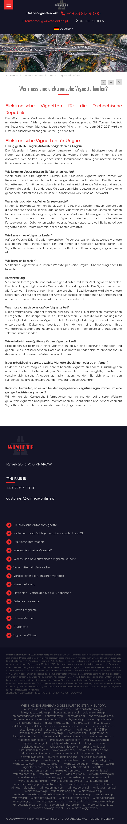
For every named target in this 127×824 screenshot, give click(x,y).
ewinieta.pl (84, 729)
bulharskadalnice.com (27, 716)
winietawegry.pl (81, 794)
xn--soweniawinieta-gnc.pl (62, 804)
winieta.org (76, 777)
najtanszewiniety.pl (34, 743)
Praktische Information (29, 542)
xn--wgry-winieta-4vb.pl (98, 804)
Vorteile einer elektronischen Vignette (39, 576)
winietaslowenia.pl (90, 791)
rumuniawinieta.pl (93, 746)
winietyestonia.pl (104, 798)
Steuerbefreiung (24, 584)
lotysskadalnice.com (100, 736)
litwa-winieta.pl (54, 733)
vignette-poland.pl (76, 763)
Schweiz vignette (25, 610)
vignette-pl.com (49, 763)
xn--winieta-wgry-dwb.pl (82, 808)
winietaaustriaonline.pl (33, 780)
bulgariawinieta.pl (94, 712)
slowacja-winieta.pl (66, 753)
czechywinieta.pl (48, 719)
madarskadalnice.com (32, 740)
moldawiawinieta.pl (96, 740)
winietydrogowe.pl (43, 798)
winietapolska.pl (78, 787)
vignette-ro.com (103, 763)
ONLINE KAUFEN (91, 21)
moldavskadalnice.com (65, 740)
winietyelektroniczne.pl (74, 798)
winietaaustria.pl (98, 777)
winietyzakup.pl (79, 801)
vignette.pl (54, 767)
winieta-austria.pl (24, 774)
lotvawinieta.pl (50, 736)
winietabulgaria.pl (97, 780)
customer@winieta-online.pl (45, 21)
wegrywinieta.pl (97, 770)
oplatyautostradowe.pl (65, 743)
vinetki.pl (98, 767)
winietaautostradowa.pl (66, 780)
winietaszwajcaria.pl (26, 794)
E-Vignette (21, 627)
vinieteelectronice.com (68, 770)
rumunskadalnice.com (33, 750)
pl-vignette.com (94, 743)
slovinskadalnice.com (36, 753)
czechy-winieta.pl (21, 719)
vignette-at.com (75, 760)
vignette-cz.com (24, 763)
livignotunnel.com (25, 736)
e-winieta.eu (102, 722)
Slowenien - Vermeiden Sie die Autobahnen (42, 593)
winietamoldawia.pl (23, 787)
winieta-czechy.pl (50, 774)
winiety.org (19, 798)
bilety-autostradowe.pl (35, 712)
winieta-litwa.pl (75, 774)
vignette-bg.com (101, 760)
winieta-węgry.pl (54, 777)
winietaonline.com (52, 787)
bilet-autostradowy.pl (89, 709)
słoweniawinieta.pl (26, 760)
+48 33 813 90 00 (80, 13)
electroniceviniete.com (99, 726)
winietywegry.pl (23, 801)
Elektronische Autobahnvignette (35, 525)
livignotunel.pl (99, 733)
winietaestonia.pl (80, 784)
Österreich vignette (27, 601)
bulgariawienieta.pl (66, 712)
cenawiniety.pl (54, 716)
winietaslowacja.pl (63, 791)
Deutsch (63, 28)
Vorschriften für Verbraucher (32, 567)
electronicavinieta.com (65, 726)
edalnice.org (20, 726)
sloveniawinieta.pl (63, 750)
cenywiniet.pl (76, 716)
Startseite (12, 75)
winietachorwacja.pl (26, 784)
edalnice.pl (39, 726)
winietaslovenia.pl (36, 791)
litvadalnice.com (29, 733)
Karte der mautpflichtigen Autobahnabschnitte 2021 (48, 533)
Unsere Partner (24, 618)
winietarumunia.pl (104, 787)
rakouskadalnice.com (64, 746)
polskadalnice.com (34, 746)
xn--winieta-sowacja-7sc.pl (46, 808)
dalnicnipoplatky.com (102, 719)
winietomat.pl (104, 794)
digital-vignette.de (57, 722)
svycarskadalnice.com (62, 757)
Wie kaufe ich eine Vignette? (33, 550)
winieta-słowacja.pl (101, 774)
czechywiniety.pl (74, 719)
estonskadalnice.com (59, 729)
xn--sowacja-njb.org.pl (27, 804)
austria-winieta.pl (35, 709)
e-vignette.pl (81, 722)
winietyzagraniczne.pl (51, 801)
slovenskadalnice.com (93, 750)
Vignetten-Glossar (26, 635)
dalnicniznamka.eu (29, 722)
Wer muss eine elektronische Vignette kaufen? (45, 559)
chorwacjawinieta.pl (101, 716)
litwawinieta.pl (76, 733)
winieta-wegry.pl (29, 777)
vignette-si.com (33, 767)
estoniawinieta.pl (31, 729)
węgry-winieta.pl (103, 801)
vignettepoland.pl (77, 767)
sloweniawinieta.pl (32, 757)
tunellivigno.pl (51, 760)
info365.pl (101, 729)
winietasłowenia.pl (55, 794)
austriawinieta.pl (60, 709)
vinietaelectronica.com (34, 770)
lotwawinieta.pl (73, 736)
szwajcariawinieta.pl (93, 757)
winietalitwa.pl (104, 784)
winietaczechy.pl (54, 784)
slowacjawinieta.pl (93, 753)
